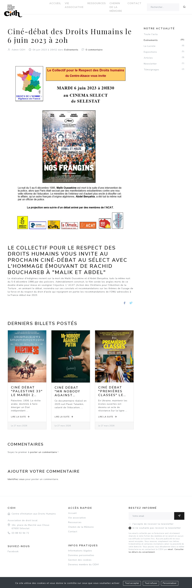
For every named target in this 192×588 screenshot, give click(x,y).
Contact (72, 531)
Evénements (71, 49)
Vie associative (77, 517)
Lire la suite (20, 416)
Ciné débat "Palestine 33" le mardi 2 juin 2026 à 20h (27, 395)
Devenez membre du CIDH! (83, 564)
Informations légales (80, 550)
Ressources (75, 522)
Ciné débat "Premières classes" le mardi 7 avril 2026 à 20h (113, 395)
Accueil (72, 513)
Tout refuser (151, 583)
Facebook (13, 551)
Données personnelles (81, 555)
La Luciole (164, 46)
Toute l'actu (151, 34)
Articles (164, 57)
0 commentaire (94, 49)
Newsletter (164, 63)
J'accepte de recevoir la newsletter (153, 523)
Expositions (164, 51)
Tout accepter (132, 583)
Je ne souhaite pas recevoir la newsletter (156, 527)
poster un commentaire (43, 452)
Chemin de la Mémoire (81, 526)
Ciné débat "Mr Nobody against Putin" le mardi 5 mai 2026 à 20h (67, 397)
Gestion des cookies (80, 559)
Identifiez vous (16, 479)
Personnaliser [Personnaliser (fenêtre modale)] (170, 583)
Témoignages (164, 69)
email (170, 549)
